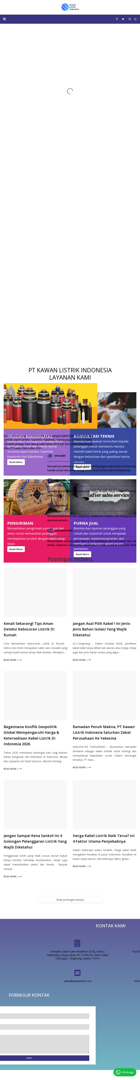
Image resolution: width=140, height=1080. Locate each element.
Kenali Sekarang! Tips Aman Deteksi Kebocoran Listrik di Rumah (29, 629)
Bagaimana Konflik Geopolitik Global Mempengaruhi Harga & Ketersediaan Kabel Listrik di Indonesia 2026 (31, 735)
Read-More (82, 554)
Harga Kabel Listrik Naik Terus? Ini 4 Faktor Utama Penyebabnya (104, 838)
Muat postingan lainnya (70, 899)
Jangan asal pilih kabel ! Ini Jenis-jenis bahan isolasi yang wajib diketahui (102, 629)
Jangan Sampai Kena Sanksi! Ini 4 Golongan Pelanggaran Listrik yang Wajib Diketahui (35, 841)
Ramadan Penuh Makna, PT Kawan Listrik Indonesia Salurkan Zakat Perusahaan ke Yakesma (104, 732)
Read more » (11, 660)
